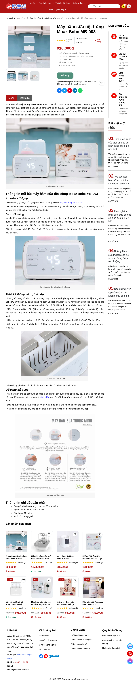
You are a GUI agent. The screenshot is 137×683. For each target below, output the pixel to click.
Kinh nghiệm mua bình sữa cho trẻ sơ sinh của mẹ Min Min (119, 216)
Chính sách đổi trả (79, 644)
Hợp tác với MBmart (48, 640)
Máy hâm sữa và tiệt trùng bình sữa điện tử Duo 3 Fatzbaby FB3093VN (15, 603)
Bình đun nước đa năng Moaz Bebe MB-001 (16, 557)
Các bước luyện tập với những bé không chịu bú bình (119, 292)
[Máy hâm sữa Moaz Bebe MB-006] (67, 541)
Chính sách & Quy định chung (112, 642)
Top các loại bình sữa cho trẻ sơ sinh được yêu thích (119, 180)
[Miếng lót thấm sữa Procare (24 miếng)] (67, 587)
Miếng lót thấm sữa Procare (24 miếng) (65, 603)
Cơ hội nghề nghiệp (48, 645)
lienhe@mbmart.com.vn (18, 669)
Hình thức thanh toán (111, 648)
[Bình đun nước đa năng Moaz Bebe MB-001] (16, 541)
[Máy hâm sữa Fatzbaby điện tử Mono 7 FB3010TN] (93, 587)
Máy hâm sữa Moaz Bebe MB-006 (65, 557)
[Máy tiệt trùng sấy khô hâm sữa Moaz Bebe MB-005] (42, 541)
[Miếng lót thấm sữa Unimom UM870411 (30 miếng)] (93, 541)
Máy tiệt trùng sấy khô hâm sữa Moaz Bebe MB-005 (41, 557)
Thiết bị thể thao (63, 3)
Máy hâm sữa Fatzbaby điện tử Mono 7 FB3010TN (93, 603)
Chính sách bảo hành (80, 648)
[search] (104, 6)
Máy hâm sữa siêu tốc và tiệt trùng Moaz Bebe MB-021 (41, 603)
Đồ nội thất (79, 3)
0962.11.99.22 (21, 662)
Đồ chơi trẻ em (46, 3)
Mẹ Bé (34, 3)
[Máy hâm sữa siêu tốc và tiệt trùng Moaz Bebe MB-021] (42, 587)
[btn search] (91, 6)
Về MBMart (44, 636)
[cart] (124, 6)
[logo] (16, 6)
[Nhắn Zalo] (130, 646)
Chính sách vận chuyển (81, 639)
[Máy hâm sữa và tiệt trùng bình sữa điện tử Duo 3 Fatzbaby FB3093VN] (16, 587)
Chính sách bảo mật (111, 636)
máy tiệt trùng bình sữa (71, 202)
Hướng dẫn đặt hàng (80, 635)
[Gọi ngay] (130, 653)
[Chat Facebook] (130, 661)
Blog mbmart (44, 649)
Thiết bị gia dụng (57, 9)
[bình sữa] (44, 397)
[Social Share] (59, 90)
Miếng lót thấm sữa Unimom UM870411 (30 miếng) (93, 557)
